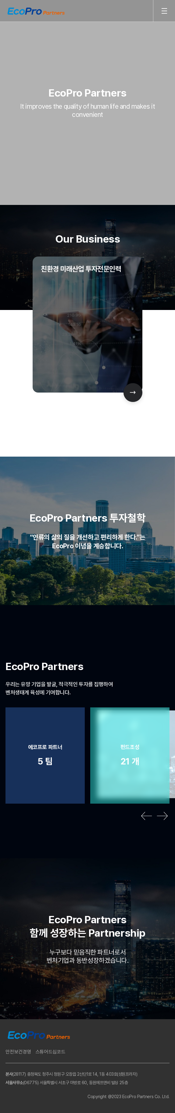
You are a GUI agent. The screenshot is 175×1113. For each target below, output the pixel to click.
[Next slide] (132, 392)
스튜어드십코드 (50, 1052)
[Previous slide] (146, 816)
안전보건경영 (18, 1052)
